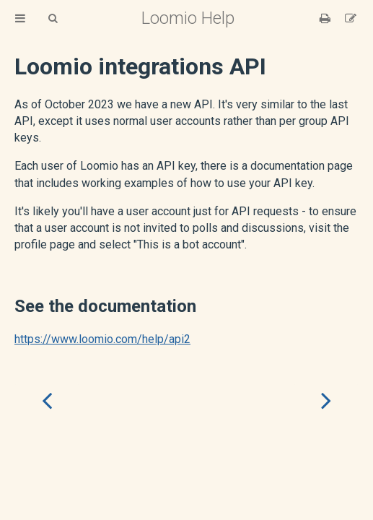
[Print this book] (326, 18)
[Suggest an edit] (350, 18)
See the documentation (105, 306)
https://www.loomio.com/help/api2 (102, 339)
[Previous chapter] (46, 400)
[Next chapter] (326, 400)
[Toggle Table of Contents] (20, 18)
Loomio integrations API (140, 66)
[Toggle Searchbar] (53, 18)
